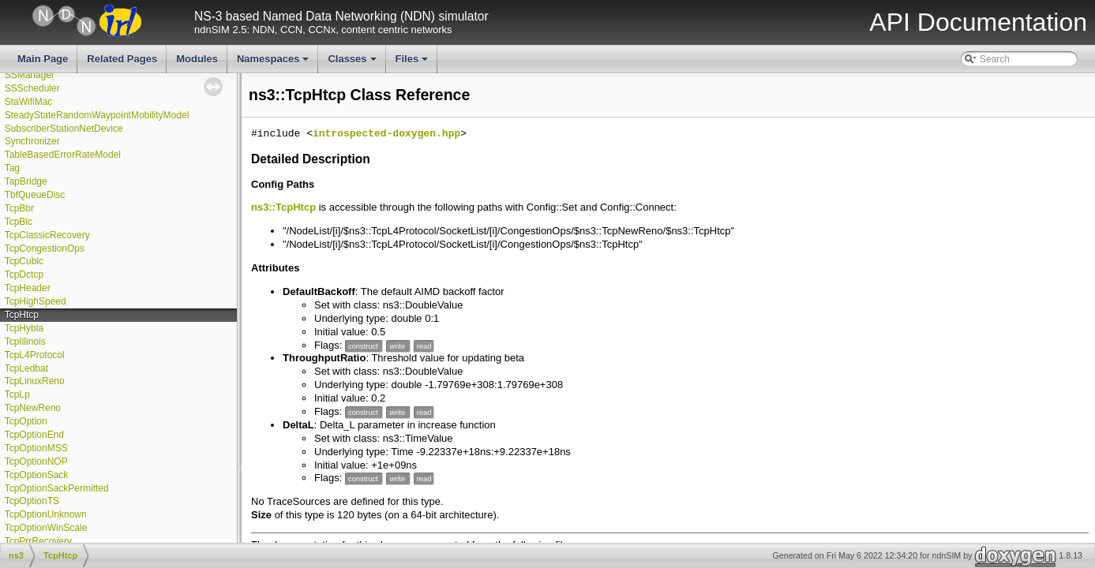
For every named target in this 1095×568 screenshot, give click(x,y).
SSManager (29, 74)
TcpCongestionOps (44, 248)
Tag (12, 168)
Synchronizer (32, 141)
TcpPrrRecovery (38, 541)
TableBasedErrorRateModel (63, 154)
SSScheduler (32, 88)
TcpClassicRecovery (47, 235)
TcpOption (26, 421)
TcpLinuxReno (35, 381)
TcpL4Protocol (35, 355)
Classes (353, 63)
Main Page (42, 59)
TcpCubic (24, 261)
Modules (197, 59)
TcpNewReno (33, 407)
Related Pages (122, 59)
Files (413, 63)
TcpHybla (24, 328)
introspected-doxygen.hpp (386, 134)
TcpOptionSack (37, 474)
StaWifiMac (29, 101)
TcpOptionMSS (36, 448)
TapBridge (26, 181)
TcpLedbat (26, 368)
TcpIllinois (25, 341)
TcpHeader (28, 287)
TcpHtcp (22, 314)
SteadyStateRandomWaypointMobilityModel (97, 115)
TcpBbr (19, 208)
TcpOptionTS (32, 500)
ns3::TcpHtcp (283, 207)
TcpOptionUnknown (46, 514)
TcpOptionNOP (36, 461)
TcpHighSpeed (35, 301)
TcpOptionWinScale (46, 527)
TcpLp (17, 394)
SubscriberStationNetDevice (64, 128)
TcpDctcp (24, 274)
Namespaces (274, 63)
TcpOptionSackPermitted (57, 488)
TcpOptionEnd (34, 434)
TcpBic (18, 221)
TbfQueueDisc (35, 194)
